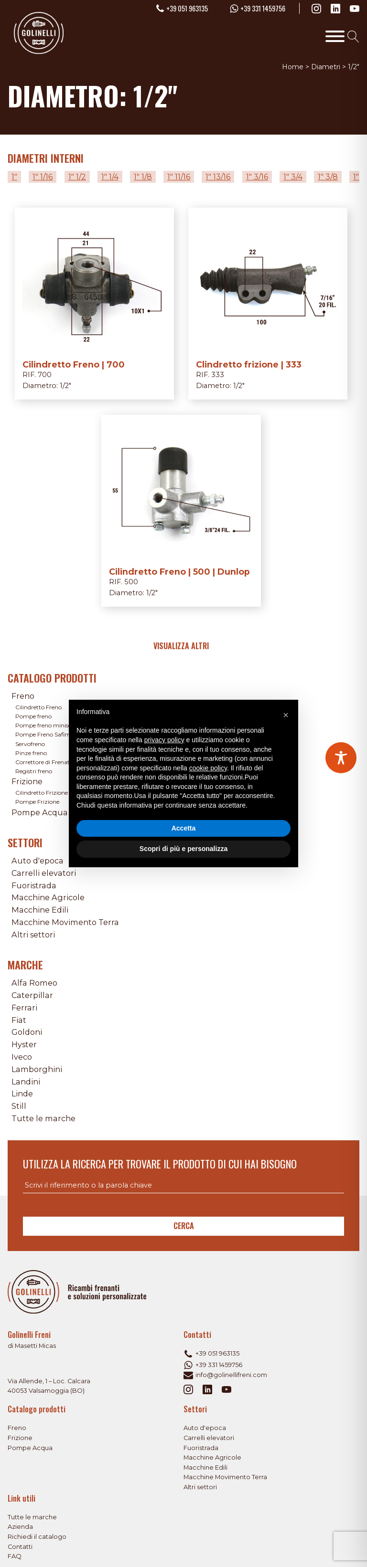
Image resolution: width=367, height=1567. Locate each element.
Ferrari (24, 1007)
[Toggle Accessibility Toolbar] (340, 757)
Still (18, 1106)
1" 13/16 (217, 176)
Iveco (21, 1057)
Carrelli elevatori (43, 873)
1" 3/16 (257, 176)
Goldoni (26, 1032)
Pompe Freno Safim (43, 734)
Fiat (18, 1020)
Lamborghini (36, 1069)
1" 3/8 (328, 176)
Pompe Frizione (37, 801)
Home (292, 67)
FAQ (15, 1556)
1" (14, 176)
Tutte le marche (43, 1118)
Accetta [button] (184, 828)
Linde (22, 1093)
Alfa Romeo (34, 983)
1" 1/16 (42, 176)
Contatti (20, 1546)
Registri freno (33, 771)
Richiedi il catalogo (37, 1536)
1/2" (65, 385)
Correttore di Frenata (44, 762)
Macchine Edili (39, 910)
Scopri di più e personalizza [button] (183, 848)
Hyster (24, 1044)
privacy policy (164, 740)
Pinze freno (31, 753)
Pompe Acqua (39, 812)
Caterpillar (32, 995)
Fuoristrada (33, 885)
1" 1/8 (143, 176)
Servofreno (30, 743)
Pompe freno (33, 716)
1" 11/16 (178, 176)
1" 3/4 (292, 176)
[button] (285, 715)
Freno (22, 696)
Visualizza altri (181, 646)
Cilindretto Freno (38, 707)
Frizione (27, 781)
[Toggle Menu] (335, 36)
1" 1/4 (110, 176)
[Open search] (353, 36)
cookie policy (208, 768)
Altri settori (33, 934)
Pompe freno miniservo (47, 725)
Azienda (20, 1526)
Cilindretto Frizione (41, 792)
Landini (25, 1081)
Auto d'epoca (37, 860)
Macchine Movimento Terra (65, 922)
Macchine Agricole (48, 897)
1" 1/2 (77, 176)
